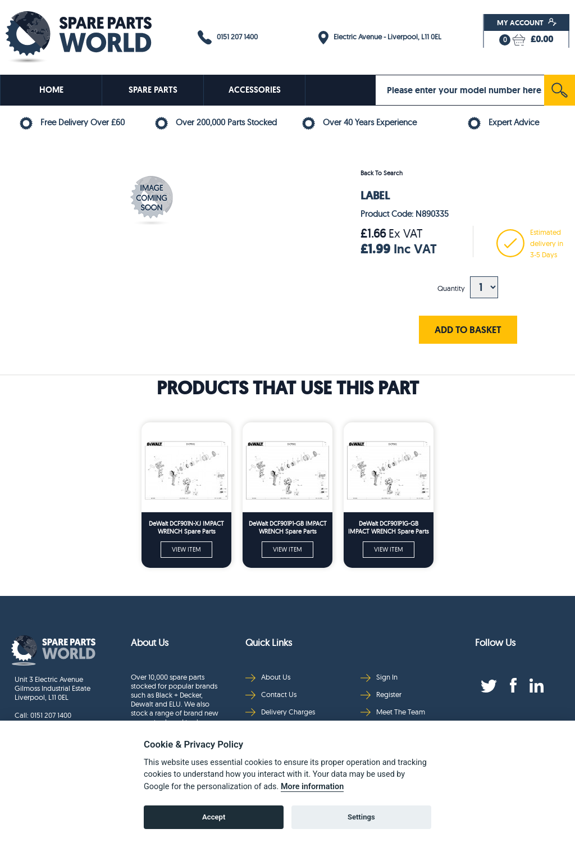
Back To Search (381, 173)
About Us (267, 677)
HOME (51, 89)
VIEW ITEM (186, 549)
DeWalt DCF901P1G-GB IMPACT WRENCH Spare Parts (388, 527)
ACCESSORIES (255, 89)
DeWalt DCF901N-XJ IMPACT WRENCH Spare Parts (186, 527)
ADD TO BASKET (468, 329)
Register (380, 694)
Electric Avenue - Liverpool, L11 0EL (379, 37)
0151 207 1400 (228, 37)
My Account (527, 22)
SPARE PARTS (153, 89)
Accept (213, 817)
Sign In (379, 677)
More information (312, 786)
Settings (361, 817)
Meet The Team (392, 712)
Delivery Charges (280, 712)
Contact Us (270, 694)
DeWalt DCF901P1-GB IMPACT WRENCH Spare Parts (288, 527)
